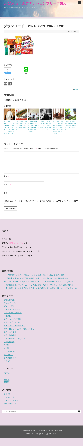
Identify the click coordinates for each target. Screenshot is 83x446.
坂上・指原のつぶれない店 (14, 338)
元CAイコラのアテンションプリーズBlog (35, 3)
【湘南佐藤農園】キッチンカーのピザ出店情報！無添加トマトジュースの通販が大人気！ (39, 285)
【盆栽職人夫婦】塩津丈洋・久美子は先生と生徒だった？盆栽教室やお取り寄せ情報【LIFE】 (33, 126)
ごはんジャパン (10, 303)
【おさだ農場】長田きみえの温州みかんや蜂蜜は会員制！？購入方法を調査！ (70, 125)
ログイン (7, 394)
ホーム (35, 430)
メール (7, 184)
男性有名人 (8, 355)
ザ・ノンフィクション (13, 309)
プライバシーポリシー (55, 430)
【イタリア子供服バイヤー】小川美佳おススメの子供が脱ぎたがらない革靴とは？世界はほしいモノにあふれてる (58, 127)
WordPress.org (10, 404)
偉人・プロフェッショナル (14, 326)
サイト (6, 193)
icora (76, 89)
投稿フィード (9, 397)
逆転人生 (7, 361)
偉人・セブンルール (12, 322)
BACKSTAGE (9, 300)
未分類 (6, 348)
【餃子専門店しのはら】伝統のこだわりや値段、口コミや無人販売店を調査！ (21, 125)
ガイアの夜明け (10, 306)
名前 (6, 176)
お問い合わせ (25, 430)
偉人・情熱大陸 (10, 335)
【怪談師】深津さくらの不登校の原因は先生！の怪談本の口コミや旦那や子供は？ (37, 278)
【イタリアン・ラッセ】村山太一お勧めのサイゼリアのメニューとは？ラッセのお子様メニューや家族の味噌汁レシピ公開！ (9, 127)
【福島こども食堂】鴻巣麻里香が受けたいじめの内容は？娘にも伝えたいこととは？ (45, 125)
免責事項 (42, 430)
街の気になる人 (10, 358)
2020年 (7, 382)
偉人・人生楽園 (10, 332)
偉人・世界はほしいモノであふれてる (19, 329)
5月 (7, 375)
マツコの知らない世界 (13, 313)
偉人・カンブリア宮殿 (13, 319)
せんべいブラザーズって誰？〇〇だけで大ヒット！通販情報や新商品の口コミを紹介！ (38, 282)
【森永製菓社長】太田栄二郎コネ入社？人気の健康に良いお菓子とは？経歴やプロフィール (40, 288)
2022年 (7, 373)
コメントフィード (11, 400)
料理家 (6, 345)
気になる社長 (9, 351)
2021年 (7, 380)
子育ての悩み (9, 342)
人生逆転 (7, 316)
